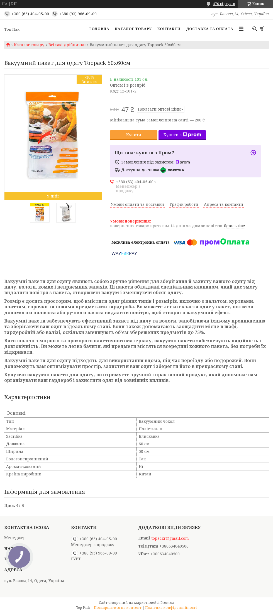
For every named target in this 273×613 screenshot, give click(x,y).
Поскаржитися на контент (118, 607)
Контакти (169, 28)
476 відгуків (224, 3)
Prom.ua (167, 602)
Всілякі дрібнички (67, 45)
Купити (133, 134)
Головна (99, 28)
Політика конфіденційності (171, 607)
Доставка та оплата (209, 28)
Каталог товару (133, 28)
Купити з (182, 134)
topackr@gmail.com (170, 538)
